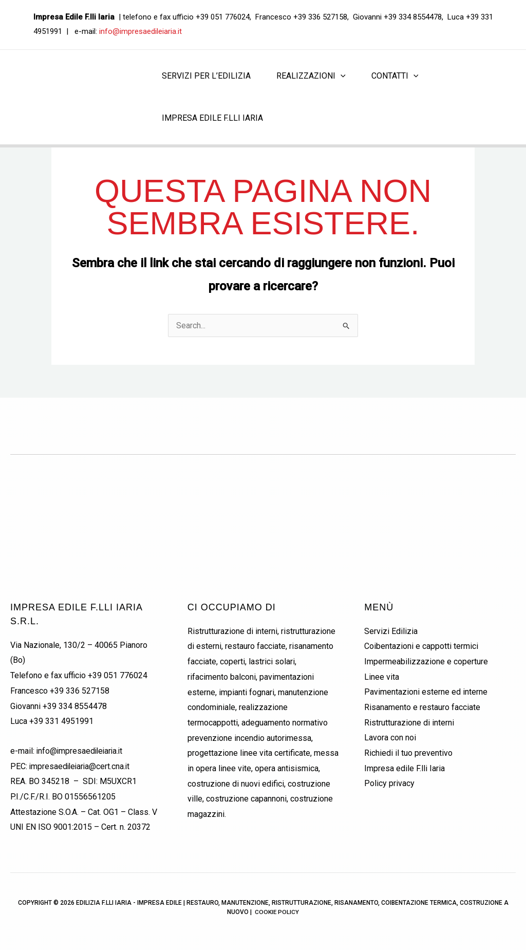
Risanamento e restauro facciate (422, 707)
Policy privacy (389, 784)
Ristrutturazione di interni (409, 723)
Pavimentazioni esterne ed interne (425, 692)
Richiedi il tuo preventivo (408, 753)
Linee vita (381, 677)
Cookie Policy (277, 912)
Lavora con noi (390, 738)
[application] (340, 76)
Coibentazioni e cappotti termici (421, 646)
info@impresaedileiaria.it (140, 31)
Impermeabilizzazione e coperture (426, 661)
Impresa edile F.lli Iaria (404, 768)
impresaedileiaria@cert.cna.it (81, 766)
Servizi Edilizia (391, 631)
